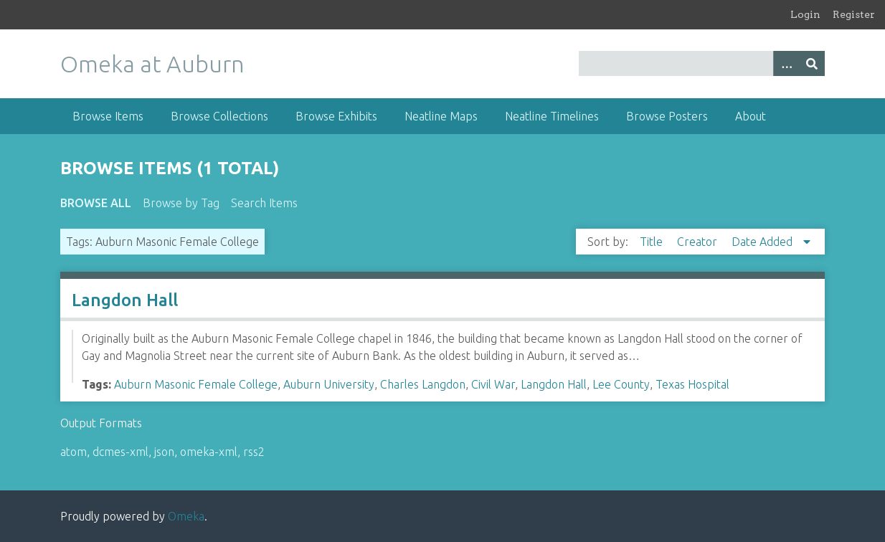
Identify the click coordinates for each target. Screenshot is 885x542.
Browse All (95, 202)
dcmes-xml (120, 451)
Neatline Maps (441, 116)
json (164, 451)
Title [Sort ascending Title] (653, 241)
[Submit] (812, 63)
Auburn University (328, 384)
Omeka (186, 516)
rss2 (254, 451)
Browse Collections (219, 116)
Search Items (264, 202)
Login (805, 14)
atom (73, 451)
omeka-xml (208, 451)
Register (854, 14)
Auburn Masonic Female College (196, 384)
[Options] (786, 63)
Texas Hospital (692, 384)
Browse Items (107, 116)
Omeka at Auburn (152, 64)
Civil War (493, 384)
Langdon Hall (125, 300)
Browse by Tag (181, 202)
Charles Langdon (422, 384)
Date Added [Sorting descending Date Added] (763, 241)
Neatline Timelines (552, 116)
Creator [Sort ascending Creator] (698, 241)
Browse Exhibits (336, 116)
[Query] (702, 63)
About (750, 116)
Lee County (621, 384)
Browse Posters (667, 116)
